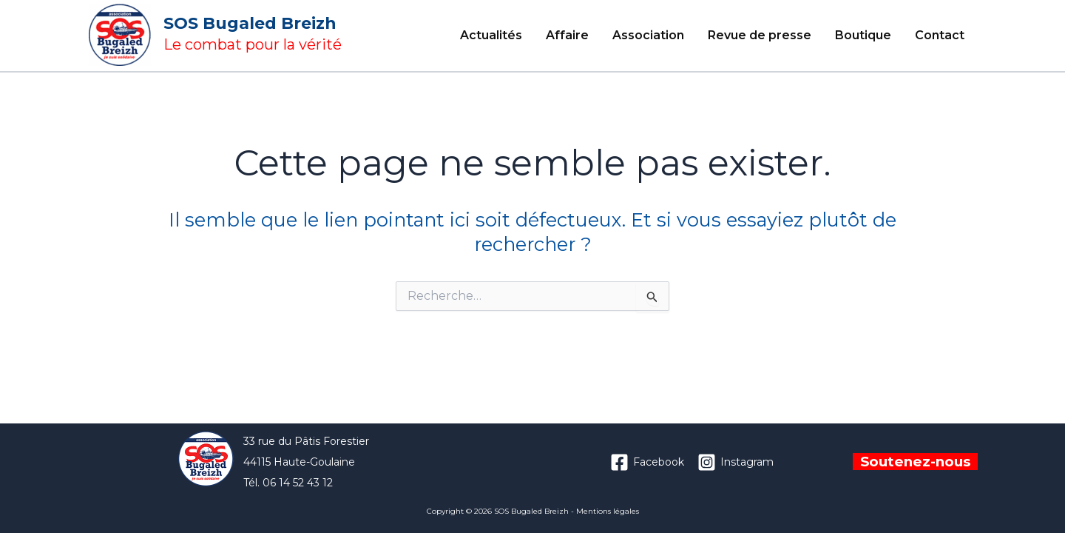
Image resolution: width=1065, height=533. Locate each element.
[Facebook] (647, 462)
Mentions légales (607, 511)
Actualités (491, 35)
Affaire (567, 35)
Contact (939, 35)
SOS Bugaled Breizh (250, 23)
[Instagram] (735, 462)
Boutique (863, 35)
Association (648, 35)
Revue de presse (759, 35)
